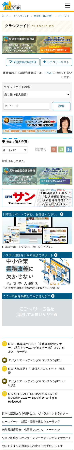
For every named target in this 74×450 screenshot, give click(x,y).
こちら (48, 72)
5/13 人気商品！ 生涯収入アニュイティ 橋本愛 (36, 370)
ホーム (5, 16)
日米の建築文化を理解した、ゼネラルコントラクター (35, 413)
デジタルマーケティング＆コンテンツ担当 (34, 360)
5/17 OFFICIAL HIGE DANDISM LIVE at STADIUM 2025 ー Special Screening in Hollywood (32, 397)
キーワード (11, 106)
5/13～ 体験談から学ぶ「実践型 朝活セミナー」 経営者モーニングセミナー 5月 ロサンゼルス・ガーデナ (36, 347)
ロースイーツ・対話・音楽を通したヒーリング (31, 421)
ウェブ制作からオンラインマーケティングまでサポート (36, 437)
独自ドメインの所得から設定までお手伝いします (32, 445)
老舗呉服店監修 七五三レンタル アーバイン (31, 429)
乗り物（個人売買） (43, 16)
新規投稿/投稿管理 (23, 62)
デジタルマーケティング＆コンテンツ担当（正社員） (37, 383)
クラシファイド (21, 16)
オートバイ (64, 16)
